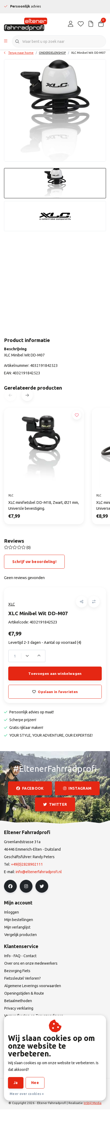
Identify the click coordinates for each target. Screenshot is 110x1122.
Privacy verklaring (34, 1092)
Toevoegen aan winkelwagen (55, 673)
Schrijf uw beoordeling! (34, 562)
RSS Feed (82, 1092)
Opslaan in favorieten (55, 692)
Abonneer (21, 1067)
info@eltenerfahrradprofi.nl (39, 872)
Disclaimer (84, 1086)
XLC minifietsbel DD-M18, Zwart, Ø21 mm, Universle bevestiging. (43, 505)
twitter (55, 804)
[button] (81, 601)
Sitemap (62, 1092)
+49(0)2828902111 (27, 864)
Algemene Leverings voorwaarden (43, 1086)
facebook (30, 788)
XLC (11, 604)
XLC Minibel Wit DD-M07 (88, 52)
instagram (77, 788)
